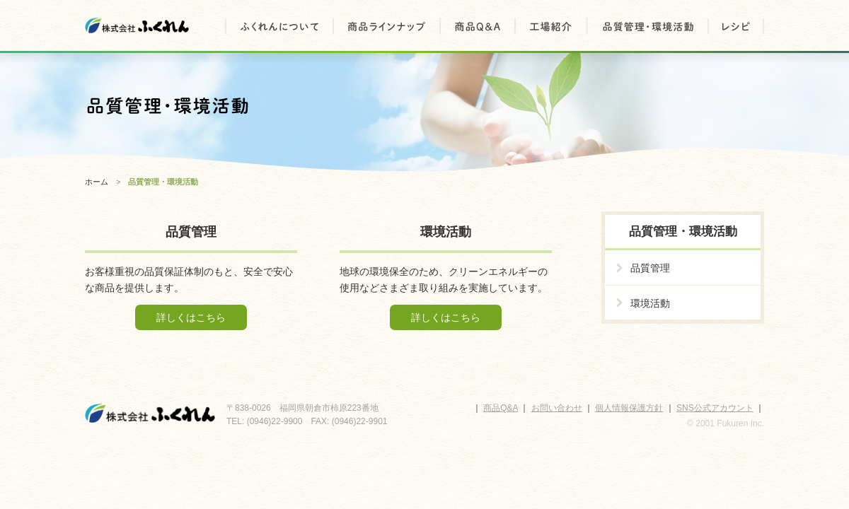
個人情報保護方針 (629, 408)
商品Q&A (500, 408)
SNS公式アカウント (714, 408)
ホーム (96, 181)
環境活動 (650, 303)
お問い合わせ (556, 408)
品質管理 (650, 268)
